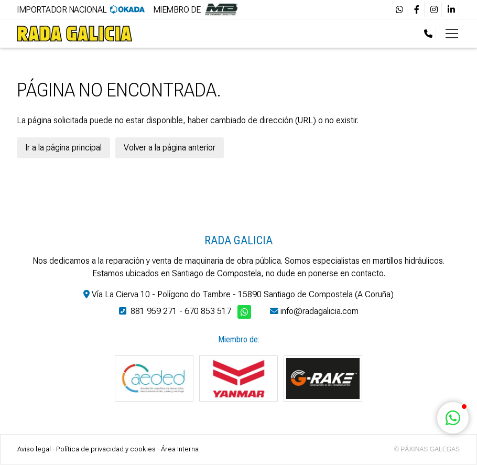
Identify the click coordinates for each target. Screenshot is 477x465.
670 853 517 (208, 311)
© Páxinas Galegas (427, 449)
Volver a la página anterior (169, 148)
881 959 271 (154, 311)
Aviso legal (34, 449)
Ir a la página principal (63, 148)
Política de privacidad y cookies (106, 449)
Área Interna (180, 449)
